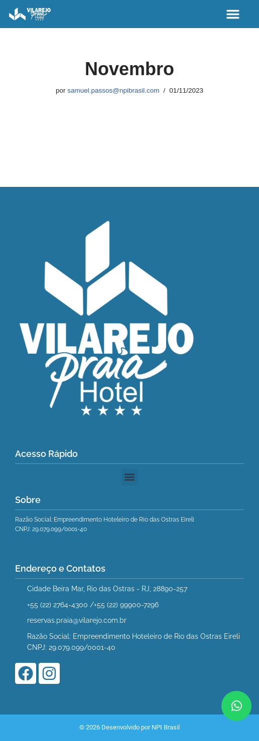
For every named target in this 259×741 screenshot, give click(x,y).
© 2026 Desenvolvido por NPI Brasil (129, 727)
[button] (232, 14)
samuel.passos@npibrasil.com (113, 90)
